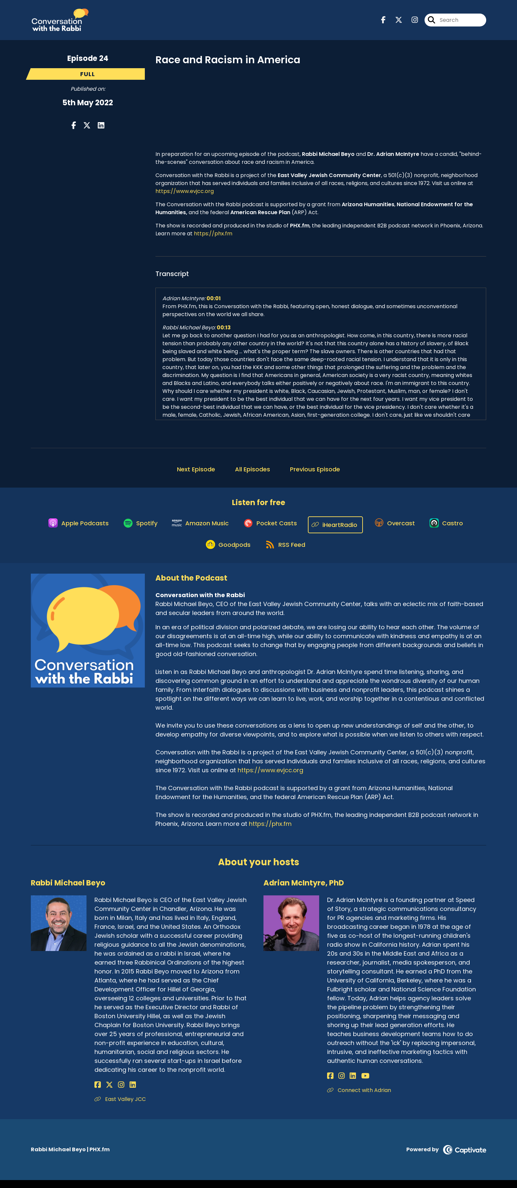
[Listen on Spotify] (135, 527)
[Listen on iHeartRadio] (338, 527)
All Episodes (252, 472)
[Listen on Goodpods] (226, 551)
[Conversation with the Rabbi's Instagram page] (411, 22)
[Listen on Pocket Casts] (271, 527)
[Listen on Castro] (453, 528)
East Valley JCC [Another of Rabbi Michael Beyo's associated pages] (120, 1107)
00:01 (213, 301)
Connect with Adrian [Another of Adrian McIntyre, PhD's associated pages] (359, 1098)
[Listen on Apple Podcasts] (70, 528)
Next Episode (196, 472)
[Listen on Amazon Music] (198, 528)
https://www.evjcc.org (184, 194)
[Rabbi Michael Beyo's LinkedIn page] (121, 1092)
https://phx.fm (213, 236)
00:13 (224, 330)
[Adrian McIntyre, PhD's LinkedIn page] (345, 1083)
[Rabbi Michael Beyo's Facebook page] (97, 1092)
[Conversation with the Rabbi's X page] (394, 22)
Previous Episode (315, 472)
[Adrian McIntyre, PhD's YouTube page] (354, 1083)
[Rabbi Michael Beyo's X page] (105, 1092)
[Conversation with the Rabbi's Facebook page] (383, 22)
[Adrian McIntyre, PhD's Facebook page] (330, 1083)
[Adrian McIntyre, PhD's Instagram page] (338, 1083)
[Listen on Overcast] (399, 528)
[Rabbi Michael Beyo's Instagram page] (114, 1092)
